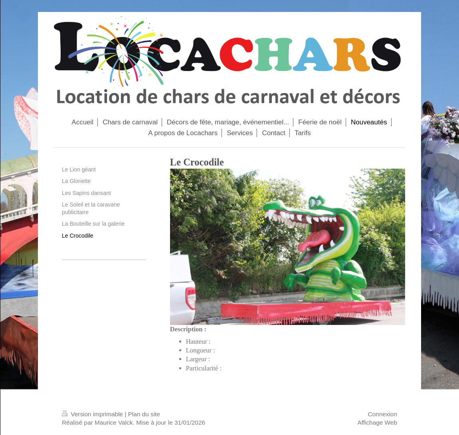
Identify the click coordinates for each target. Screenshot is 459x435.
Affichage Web (377, 422)
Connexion (382, 414)
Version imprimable (93, 414)
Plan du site (144, 414)
